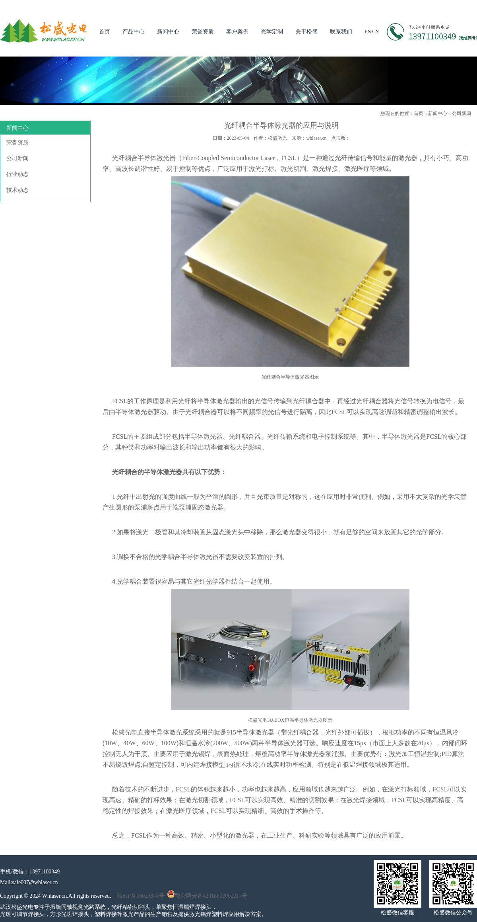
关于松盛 (306, 32)
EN (368, 31)
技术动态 (17, 190)
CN (375, 31)
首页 (104, 32)
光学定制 (272, 32)
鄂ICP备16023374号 (140, 896)
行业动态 (17, 174)
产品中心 (133, 32)
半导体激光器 (157, 157)
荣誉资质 (203, 32)
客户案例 (237, 32)
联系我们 (341, 32)
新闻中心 (168, 32)
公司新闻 (461, 113)
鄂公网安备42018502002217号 (207, 896)
